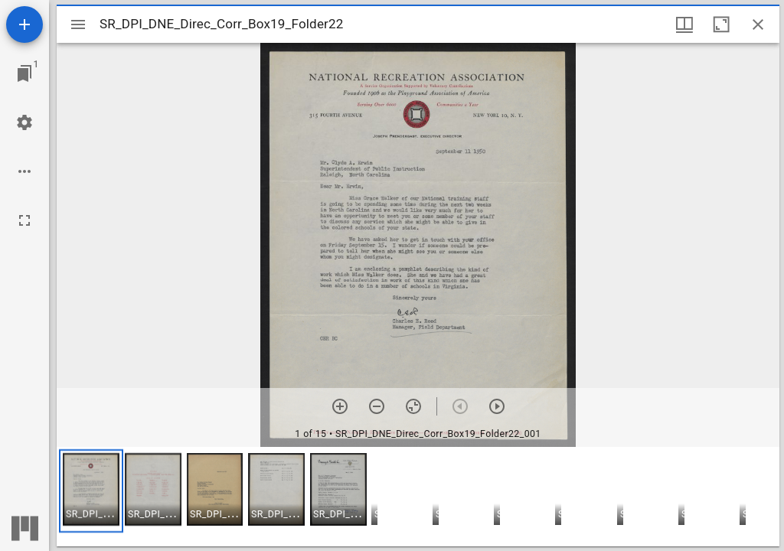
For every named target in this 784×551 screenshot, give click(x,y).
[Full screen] (24, 220)
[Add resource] (24, 24)
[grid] (418, 496)
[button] (91, 491)
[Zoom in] (340, 406)
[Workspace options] (24, 171)
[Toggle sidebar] (78, 24)
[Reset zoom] (413, 406)
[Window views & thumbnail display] (684, 24)
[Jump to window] (24, 73)
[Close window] (758, 24)
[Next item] (497, 406)
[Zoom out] (376, 406)
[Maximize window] (721, 24)
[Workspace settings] (24, 122)
